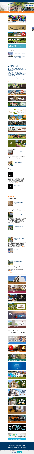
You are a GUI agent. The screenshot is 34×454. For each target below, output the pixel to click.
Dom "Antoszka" (17, 249)
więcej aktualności (11, 81)
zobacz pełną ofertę (11, 333)
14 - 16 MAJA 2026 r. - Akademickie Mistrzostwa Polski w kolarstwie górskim (16, 66)
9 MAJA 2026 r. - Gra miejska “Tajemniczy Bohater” (16, 63)
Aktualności (12, 50)
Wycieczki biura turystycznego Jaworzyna (17, 331)
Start (9, 443)
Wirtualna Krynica (15, 445)
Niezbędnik (17, 443)
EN (25, 1)
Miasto (10, 445)
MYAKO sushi (16, 174)
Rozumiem (19, 452)
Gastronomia (12, 149)
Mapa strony (20, 447)
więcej (9, 60)
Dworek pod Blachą (18, 214)
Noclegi (21, 443)
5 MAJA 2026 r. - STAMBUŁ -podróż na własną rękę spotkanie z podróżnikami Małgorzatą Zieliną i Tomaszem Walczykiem (17, 56)
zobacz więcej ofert (11, 196)
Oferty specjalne (13, 199)
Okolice (20, 445)
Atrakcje (24, 443)
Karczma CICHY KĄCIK (18, 162)
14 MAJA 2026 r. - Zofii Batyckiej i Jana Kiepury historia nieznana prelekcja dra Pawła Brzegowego (17, 69)
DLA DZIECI (13, 443)
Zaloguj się (24, 447)
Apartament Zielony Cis (18, 261)
